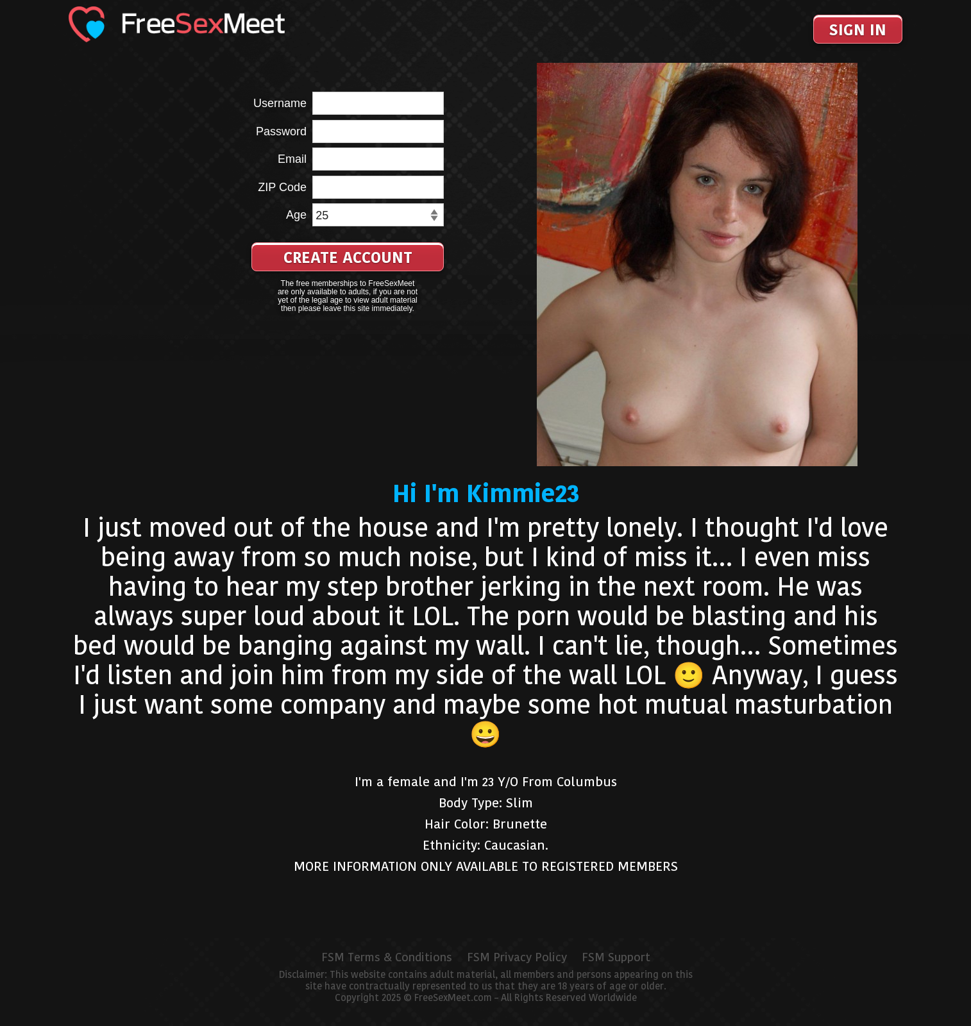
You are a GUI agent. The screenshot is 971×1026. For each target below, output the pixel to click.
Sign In (857, 29)
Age (296, 214)
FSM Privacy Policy (517, 957)
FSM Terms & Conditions (386, 957)
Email (292, 159)
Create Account (347, 257)
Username (280, 103)
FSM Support (616, 957)
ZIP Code (282, 187)
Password (281, 131)
